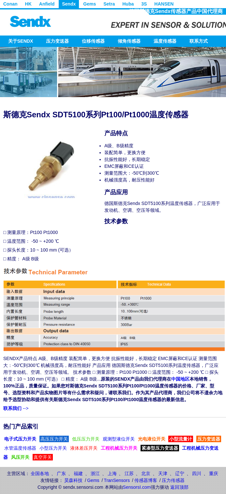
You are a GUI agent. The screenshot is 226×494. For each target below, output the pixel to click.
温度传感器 (165, 41)
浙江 (95, 473)
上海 (112, 473)
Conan (10, 4)
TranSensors (117, 480)
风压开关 (20, 457)
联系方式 (198, 41)
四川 (196, 473)
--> (15, 408)
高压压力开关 (54, 439)
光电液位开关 (151, 439)
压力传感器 (173, 480)
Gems (89, 4)
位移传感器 (93, 41)
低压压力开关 (85, 439)
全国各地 (40, 473)
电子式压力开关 (20, 439)
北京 (145, 473)
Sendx (69, 4)
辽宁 (179, 473)
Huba (128, 4)
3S (144, 4)
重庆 (213, 473)
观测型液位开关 (119, 439)
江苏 (129, 473)
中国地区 (180, 379)
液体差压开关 (84, 448)
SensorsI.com (137, 487)
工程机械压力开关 (119, 448)
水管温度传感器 (20, 448)
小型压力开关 (53, 448)
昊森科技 (73, 480)
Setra (109, 4)
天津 (162, 473)
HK (28, 4)
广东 (61, 473)
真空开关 (43, 457)
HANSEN (163, 4)
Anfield (46, 4)
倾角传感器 (129, 41)
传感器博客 (145, 480)
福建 (78, 473)
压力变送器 (57, 41)
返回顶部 (179, 487)
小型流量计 (180, 439)
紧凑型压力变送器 (160, 448)
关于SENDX (20, 41)
